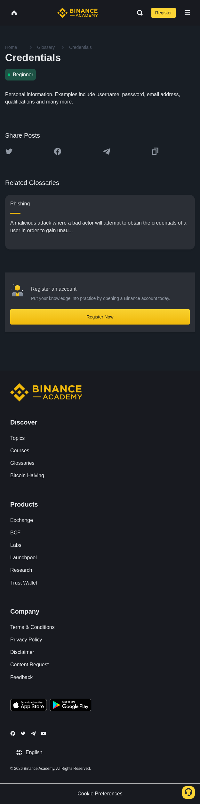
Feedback (21, 677)
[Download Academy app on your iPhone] (28, 706)
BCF (15, 532)
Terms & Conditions (32, 627)
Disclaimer (22, 652)
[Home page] (77, 13)
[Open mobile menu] (187, 13)
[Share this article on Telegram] (106, 151)
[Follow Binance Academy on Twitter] (23, 733)
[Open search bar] (138, 13)
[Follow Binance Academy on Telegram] (33, 733)
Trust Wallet (23, 583)
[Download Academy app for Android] (70, 706)
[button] (187, 13)
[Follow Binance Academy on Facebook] (12, 733)
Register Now (99, 316)
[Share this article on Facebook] (57, 151)
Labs (15, 545)
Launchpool (23, 557)
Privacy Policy (26, 639)
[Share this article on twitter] (9, 151)
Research (21, 570)
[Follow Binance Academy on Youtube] (43, 733)
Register (163, 12)
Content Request (29, 664)
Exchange (21, 520)
